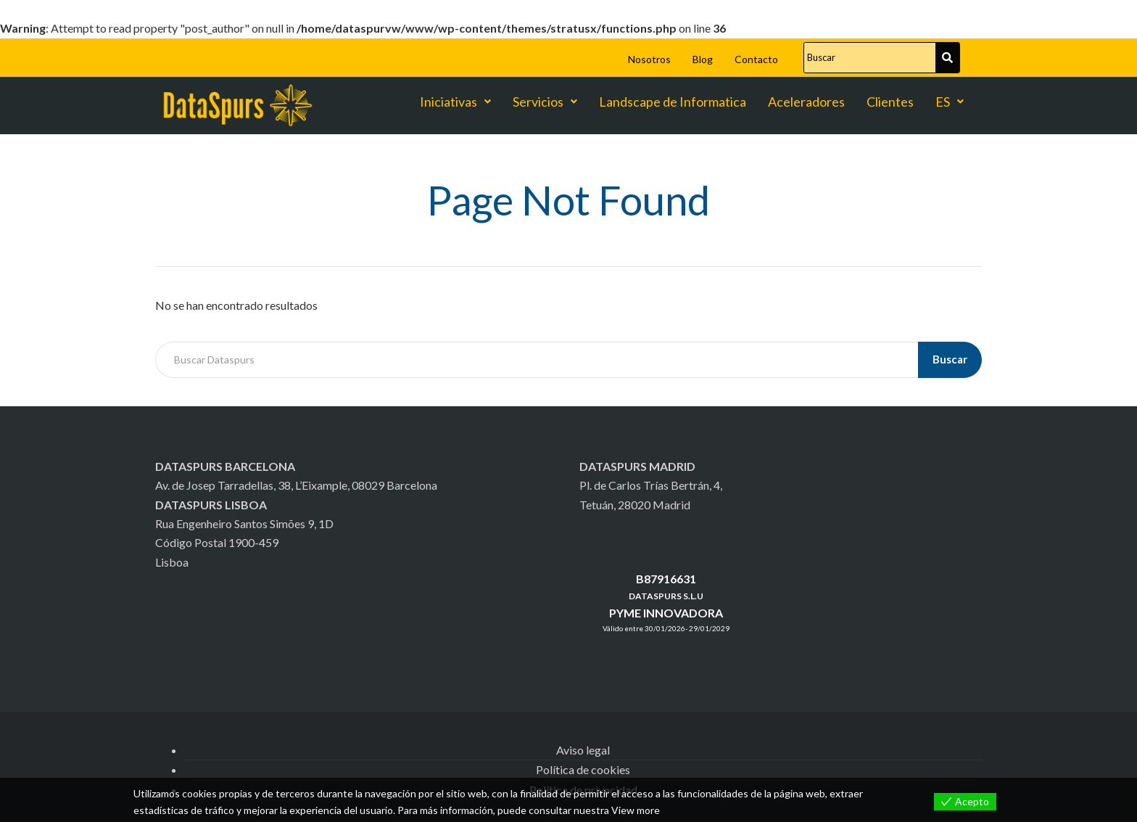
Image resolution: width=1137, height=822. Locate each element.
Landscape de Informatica (672, 102)
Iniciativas (455, 102)
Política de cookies (583, 769)
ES (949, 102)
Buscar (950, 359)
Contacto (756, 59)
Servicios (545, 102)
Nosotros (649, 59)
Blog (702, 59)
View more (635, 810)
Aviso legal (583, 750)
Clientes (890, 102)
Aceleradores (806, 102)
